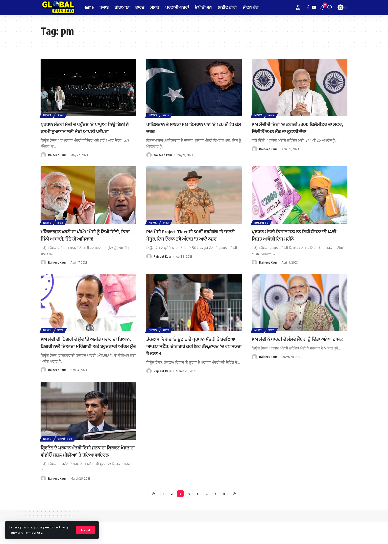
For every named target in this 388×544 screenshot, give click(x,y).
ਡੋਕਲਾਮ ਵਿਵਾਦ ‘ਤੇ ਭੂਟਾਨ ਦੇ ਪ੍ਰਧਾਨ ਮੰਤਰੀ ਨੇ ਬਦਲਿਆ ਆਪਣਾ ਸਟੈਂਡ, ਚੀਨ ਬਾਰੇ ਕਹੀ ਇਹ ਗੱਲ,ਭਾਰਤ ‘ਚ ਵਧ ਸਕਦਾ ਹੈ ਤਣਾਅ (191, 353)
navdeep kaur (162, 155)
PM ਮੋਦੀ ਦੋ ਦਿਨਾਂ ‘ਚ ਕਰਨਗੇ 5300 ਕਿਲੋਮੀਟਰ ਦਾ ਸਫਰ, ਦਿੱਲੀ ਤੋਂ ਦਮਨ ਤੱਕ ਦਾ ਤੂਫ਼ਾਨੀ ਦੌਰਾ (298, 127)
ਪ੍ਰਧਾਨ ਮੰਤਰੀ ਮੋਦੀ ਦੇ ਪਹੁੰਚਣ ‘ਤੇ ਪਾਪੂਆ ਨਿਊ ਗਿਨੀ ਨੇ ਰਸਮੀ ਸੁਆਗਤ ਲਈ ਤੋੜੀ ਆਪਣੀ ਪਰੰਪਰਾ (86, 130)
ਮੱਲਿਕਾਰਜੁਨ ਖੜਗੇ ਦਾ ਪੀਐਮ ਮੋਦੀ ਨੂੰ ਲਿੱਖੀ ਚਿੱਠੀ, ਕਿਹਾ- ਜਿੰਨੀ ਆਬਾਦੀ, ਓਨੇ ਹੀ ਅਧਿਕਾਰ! (87, 242)
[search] (329, 7)
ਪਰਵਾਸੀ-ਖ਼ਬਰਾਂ (66, 452)
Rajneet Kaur (57, 162)
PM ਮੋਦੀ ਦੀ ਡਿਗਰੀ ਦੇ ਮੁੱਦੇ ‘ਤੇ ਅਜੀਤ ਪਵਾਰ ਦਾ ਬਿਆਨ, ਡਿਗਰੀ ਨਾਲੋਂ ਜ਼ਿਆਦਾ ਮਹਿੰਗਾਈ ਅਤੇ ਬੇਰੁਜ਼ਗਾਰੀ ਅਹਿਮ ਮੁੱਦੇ (87, 353)
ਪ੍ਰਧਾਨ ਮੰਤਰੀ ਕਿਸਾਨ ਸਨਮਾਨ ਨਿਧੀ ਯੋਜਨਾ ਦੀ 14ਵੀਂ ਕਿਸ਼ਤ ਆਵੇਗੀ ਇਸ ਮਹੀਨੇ (298, 242)
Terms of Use (35, 532)
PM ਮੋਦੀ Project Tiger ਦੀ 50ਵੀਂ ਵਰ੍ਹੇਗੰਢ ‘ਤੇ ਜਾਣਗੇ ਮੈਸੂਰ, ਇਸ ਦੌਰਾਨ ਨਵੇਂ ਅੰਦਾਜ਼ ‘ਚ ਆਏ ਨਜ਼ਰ (193, 245)
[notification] (322, 7)
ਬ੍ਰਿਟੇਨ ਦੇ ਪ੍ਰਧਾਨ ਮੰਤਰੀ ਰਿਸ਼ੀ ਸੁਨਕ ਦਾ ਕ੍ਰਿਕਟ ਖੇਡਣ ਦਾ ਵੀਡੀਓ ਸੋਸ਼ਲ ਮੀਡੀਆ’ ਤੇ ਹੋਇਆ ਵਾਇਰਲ (83, 468)
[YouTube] (314, 7)
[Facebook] (308, 7)
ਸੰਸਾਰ (62, 114)
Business (262, 229)
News (48, 114)
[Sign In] (298, 7)
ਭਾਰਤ (272, 114)
